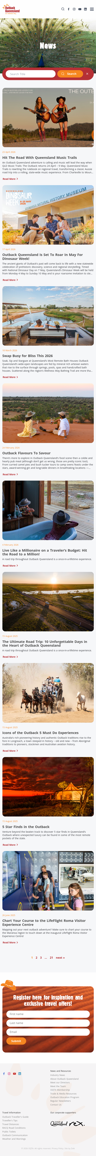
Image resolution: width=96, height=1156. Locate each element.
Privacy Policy (57, 1148)
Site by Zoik (70, 1148)
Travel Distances (10, 1124)
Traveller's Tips (10, 1120)
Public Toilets (9, 1131)
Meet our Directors (60, 1082)
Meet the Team (58, 1086)
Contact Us (56, 1104)
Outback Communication (15, 1135)
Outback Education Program (64, 1097)
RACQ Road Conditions (14, 1127)
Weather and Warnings (14, 1138)
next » (60, 958)
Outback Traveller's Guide (15, 1116)
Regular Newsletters (60, 1100)
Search (68, 74)
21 (51, 958)
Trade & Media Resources (63, 1093)
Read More (9, 178)
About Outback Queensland (64, 1078)
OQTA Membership (60, 1089)
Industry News (57, 1075)
